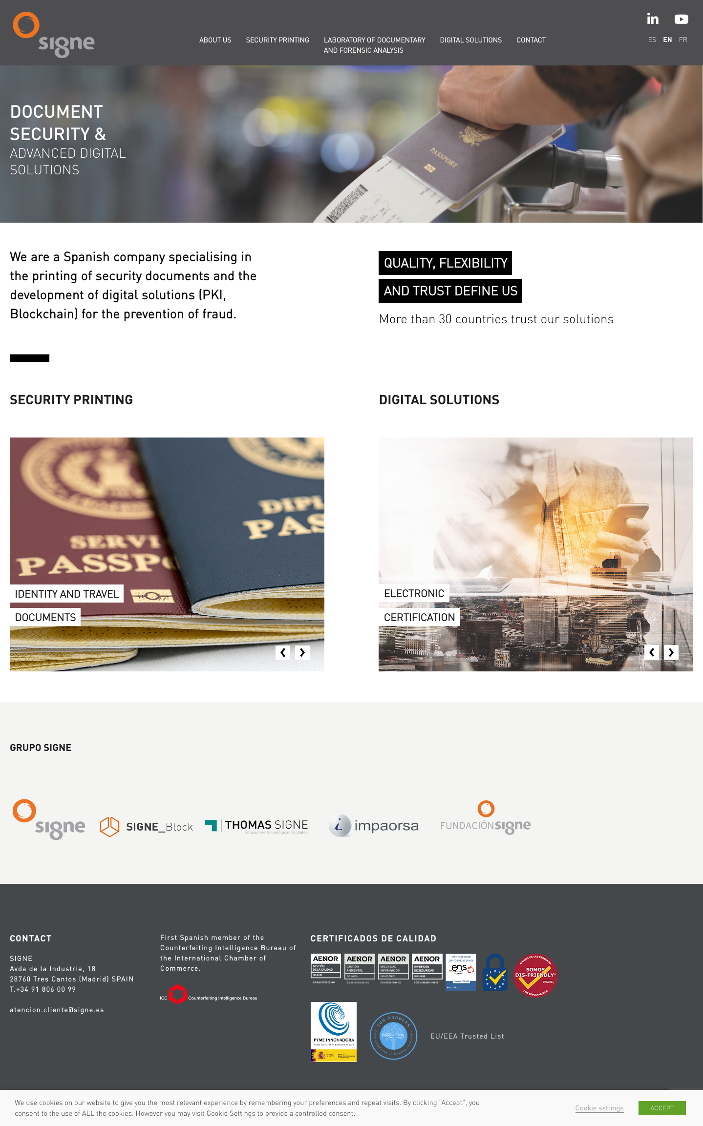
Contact (531, 40)
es (652, 39)
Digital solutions (471, 40)
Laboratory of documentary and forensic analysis (374, 45)
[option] (351, 144)
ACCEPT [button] (662, 1108)
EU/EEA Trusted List (467, 1036)
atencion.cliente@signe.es (57, 1009)
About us (215, 40)
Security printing (277, 40)
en (667, 39)
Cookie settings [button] (599, 1108)
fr (683, 39)
